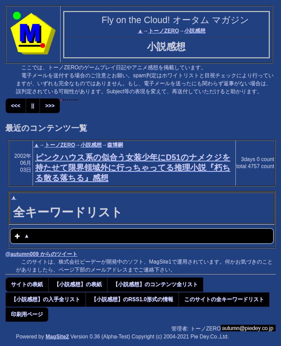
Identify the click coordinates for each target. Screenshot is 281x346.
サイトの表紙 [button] (27, 284)
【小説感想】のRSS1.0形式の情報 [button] (132, 299)
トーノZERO (163, 31)
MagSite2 (57, 336)
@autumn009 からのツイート (41, 254)
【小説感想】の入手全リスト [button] (45, 299)
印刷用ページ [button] (27, 314)
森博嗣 (115, 145)
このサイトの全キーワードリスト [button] (224, 299)
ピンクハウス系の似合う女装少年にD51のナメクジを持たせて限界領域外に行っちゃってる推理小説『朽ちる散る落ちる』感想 (132, 167)
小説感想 (195, 31)
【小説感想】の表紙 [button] (78, 284)
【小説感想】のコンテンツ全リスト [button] (155, 284)
